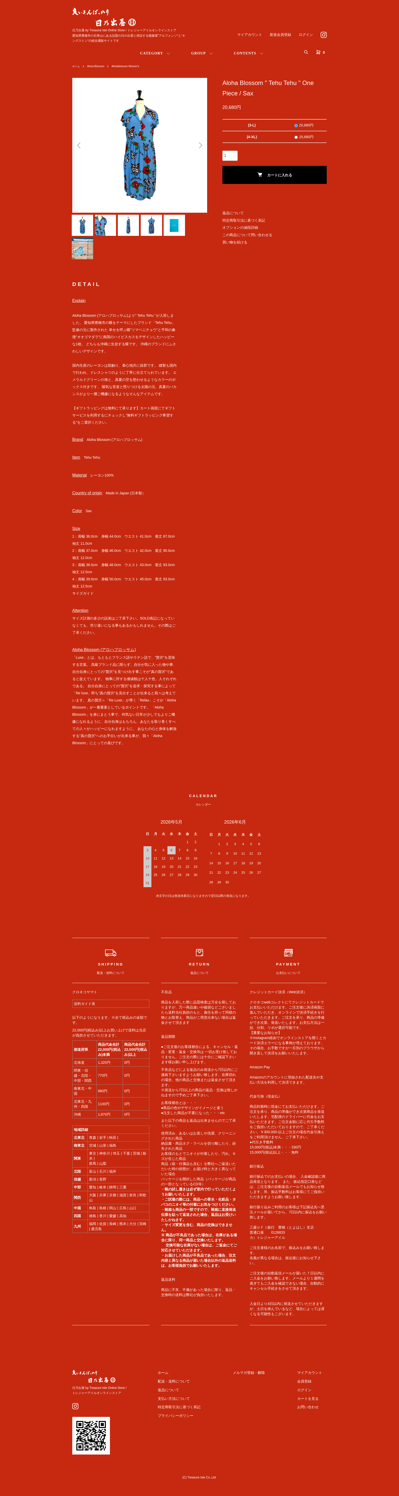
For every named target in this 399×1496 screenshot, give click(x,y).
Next (199, 145)
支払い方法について (197, 1407)
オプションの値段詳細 (240, 227)
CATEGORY (151, 53)
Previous (80, 145)
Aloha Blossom (99, 66)
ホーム (76, 66)
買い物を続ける (234, 242)
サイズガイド (83, 601)
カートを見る (312, 1407)
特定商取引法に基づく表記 (243, 220)
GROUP (198, 53)
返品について (233, 213)
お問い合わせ (312, 1415)
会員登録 (309, 1389)
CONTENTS (245, 53)
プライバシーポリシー (199, 1424)
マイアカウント (249, 35)
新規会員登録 (280, 35)
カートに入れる (274, 174)
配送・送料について (197, 1389)
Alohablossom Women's (132, 66)
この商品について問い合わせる (247, 235)
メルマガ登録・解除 (263, 1381)
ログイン (306, 35)
